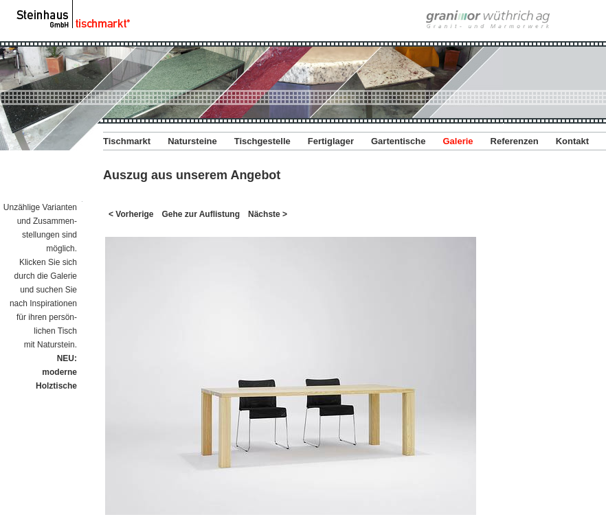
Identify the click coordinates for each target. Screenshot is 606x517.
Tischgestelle (262, 141)
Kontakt (572, 141)
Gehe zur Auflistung (200, 214)
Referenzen (515, 141)
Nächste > (267, 214)
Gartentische (398, 141)
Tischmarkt (126, 141)
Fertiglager (331, 141)
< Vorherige (131, 214)
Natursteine (192, 141)
